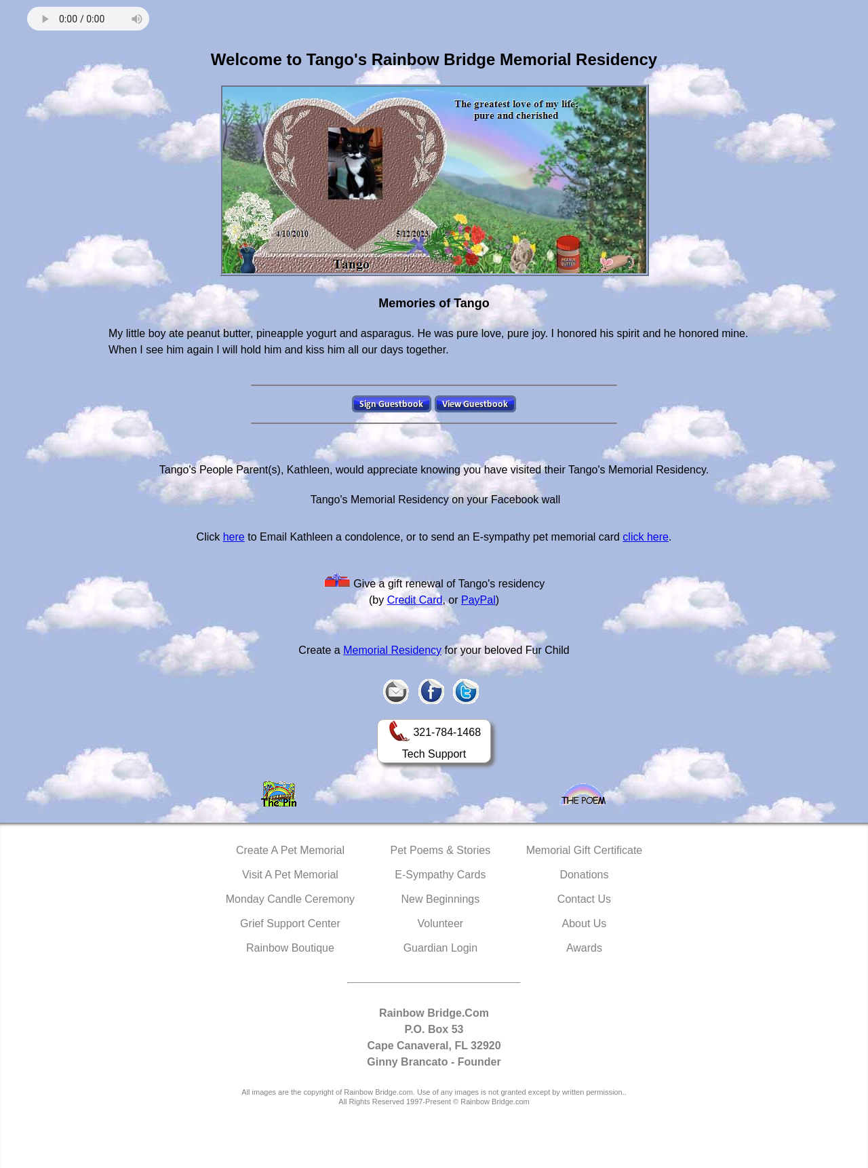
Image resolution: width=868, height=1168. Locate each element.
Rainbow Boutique (290, 948)
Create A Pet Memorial (290, 850)
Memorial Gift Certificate (584, 850)
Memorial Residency (392, 650)
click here (646, 537)
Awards (584, 948)
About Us (584, 923)
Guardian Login (440, 948)
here (234, 537)
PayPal (478, 600)
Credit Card (415, 600)
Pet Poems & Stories (441, 850)
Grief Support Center (290, 923)
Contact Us (584, 899)
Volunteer (441, 923)
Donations (583, 874)
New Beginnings (440, 899)
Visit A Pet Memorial (290, 874)
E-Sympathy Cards (440, 874)
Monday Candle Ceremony (290, 899)
